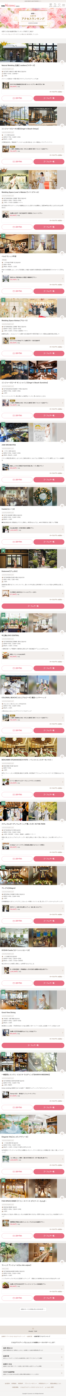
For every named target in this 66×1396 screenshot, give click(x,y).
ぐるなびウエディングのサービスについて (31, 1387)
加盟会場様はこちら (55, 1383)
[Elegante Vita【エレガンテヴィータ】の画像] (33, 1124)
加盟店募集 (15, 1387)
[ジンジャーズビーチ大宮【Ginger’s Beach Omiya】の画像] (33, 116)
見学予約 (17, 98)
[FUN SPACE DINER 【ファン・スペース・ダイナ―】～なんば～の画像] (33, 1188)
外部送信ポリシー (43, 1383)
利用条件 (20, 1383)
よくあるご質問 (49, 1387)
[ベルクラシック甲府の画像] (33, 243)
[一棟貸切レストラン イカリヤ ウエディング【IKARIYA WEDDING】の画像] (33, 1062)
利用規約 (13, 1383)
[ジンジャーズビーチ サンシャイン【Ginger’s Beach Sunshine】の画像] (33, 370)
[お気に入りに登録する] (62, 62)
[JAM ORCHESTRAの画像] (33, 432)
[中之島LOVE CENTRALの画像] (33, 622)
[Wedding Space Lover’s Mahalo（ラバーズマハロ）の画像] (33, 179)
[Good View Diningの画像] (33, 999)
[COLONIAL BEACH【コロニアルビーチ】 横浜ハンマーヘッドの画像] (33, 684)
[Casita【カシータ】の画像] (33, 496)
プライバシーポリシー (31, 1383)
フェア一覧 (48, 98)
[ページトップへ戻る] (33, 1330)
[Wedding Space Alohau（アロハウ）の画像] (33, 307)
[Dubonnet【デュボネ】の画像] (33, 558)
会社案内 (7, 1383)
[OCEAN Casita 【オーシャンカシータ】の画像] (33, 937)
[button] (33, 1349)
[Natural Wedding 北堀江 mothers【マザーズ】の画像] (33, 52)
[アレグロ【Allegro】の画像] (33, 875)
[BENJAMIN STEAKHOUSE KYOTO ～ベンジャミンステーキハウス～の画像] (33, 747)
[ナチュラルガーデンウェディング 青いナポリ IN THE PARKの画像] (33, 811)
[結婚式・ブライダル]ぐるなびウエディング (13, 1336)
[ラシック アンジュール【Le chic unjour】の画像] (33, 1252)
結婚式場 (29, 1336)
